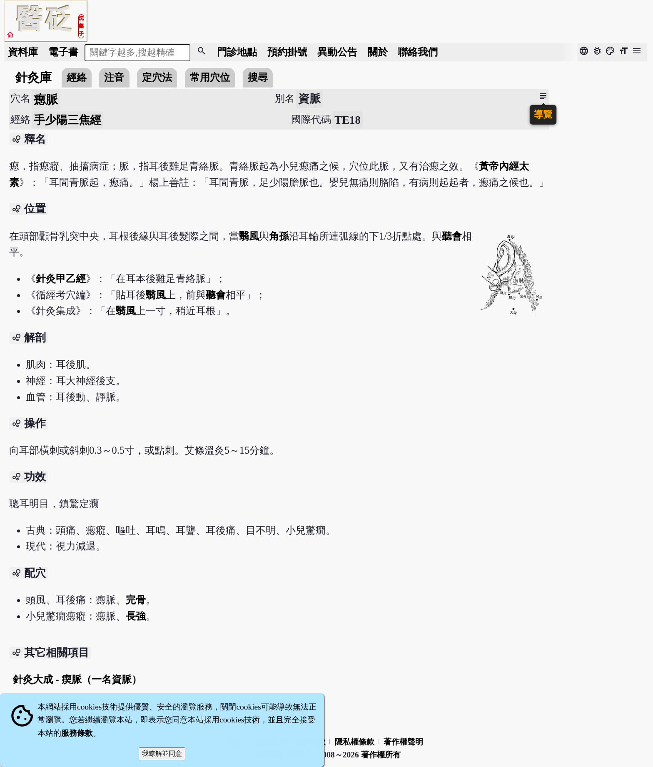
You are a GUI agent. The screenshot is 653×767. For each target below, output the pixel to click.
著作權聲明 (403, 741)
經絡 (77, 77)
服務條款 (77, 733)
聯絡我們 (418, 51)
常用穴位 (210, 77)
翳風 (249, 236)
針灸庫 (33, 77)
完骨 (136, 599)
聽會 (452, 236)
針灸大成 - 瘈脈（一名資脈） (77, 679)
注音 (114, 77)
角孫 (279, 236)
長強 (136, 616)
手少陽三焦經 (67, 120)
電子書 (63, 51)
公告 (337, 51)
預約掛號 (287, 51)
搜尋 (258, 77)
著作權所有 (381, 754)
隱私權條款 (354, 741)
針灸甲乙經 (61, 278)
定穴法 (157, 77)
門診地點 (237, 51)
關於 (378, 51)
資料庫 (23, 51)
